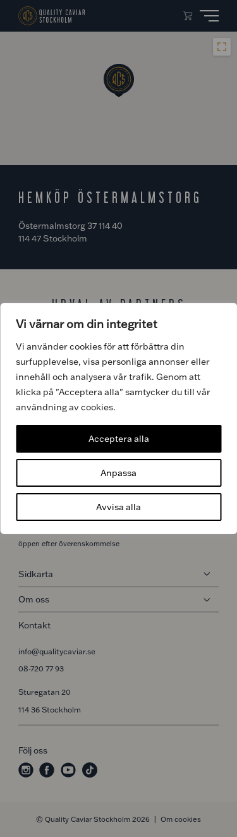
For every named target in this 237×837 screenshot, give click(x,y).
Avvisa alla (118, 507)
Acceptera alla (118, 438)
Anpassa (118, 473)
